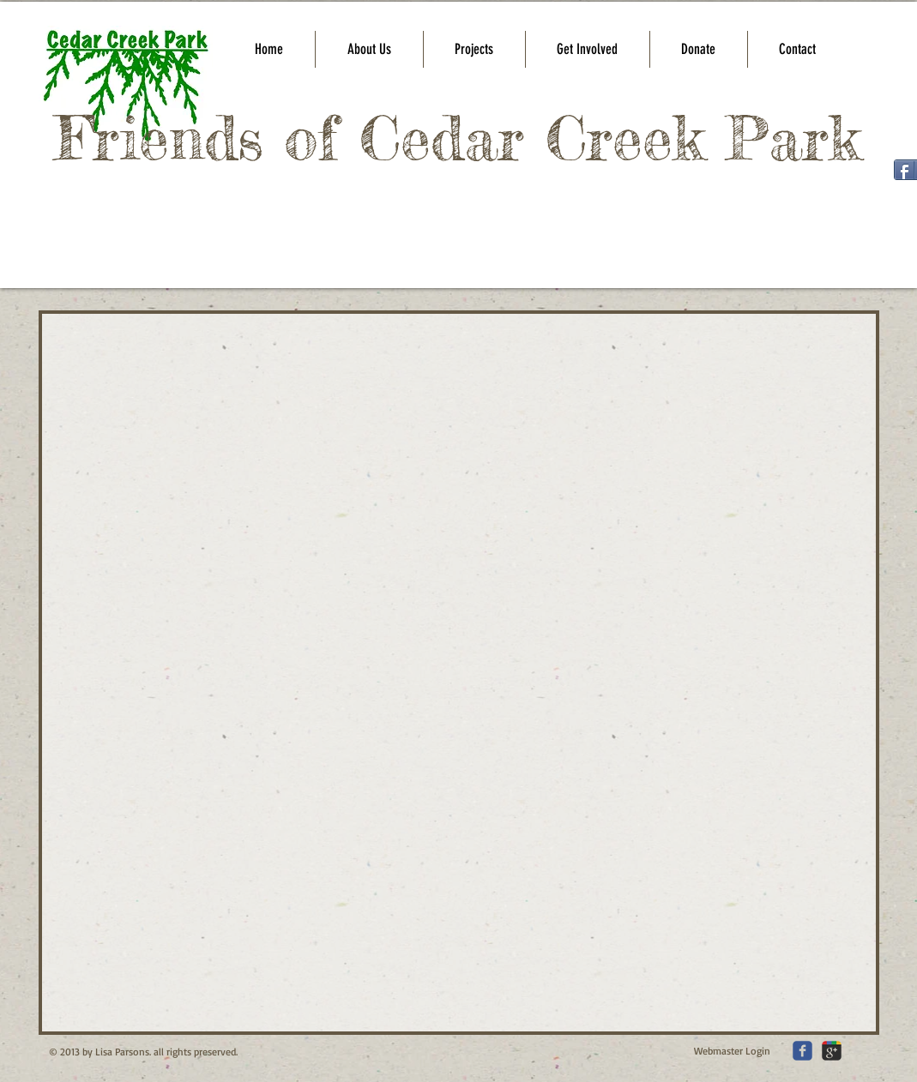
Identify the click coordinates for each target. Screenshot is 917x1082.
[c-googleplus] (832, 1051)
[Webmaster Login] (732, 1051)
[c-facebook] (802, 1051)
